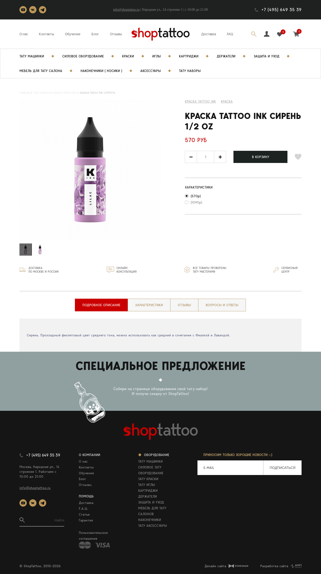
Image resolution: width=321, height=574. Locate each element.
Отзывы (116, 34)
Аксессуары (150, 71)
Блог (95, 34)
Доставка (208, 34)
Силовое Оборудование (83, 56)
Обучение (72, 34)
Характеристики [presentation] (149, 305)
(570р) (196, 196)
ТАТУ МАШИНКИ (150, 461)
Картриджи (188, 56)
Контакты (46, 34)
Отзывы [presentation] (184, 305)
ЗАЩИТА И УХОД (151, 502)
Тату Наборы (190, 71)
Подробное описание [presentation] (101, 305)
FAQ (230, 34)
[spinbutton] (205, 157)
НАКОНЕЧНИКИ (149, 520)
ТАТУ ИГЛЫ (146, 485)
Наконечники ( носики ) (101, 71)
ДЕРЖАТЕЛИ (147, 496)
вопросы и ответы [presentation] (222, 305)
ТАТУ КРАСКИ (148, 479)
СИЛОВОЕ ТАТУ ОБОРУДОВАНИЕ (150, 470)
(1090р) (196, 202)
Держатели (226, 56)
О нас (23, 34)
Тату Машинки (31, 56)
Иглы (156, 56)
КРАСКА (227, 101)
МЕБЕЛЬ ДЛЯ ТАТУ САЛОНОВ (152, 511)
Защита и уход (266, 56)
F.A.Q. (83, 509)
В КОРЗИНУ (260, 157)
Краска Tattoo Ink (200, 101)
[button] (220, 157)
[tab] (101, 305)
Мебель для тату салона (40, 71)
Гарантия (86, 520)
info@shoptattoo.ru (126, 9)
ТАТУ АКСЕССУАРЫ (152, 526)
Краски (128, 56)
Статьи (84, 514)
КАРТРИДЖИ (148, 491)
